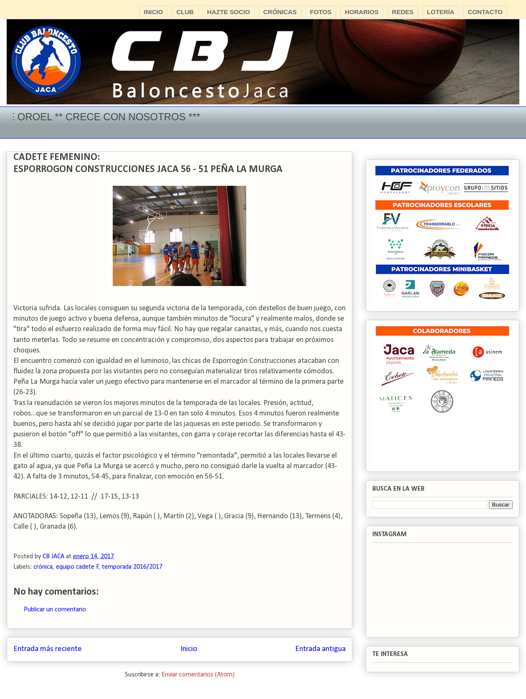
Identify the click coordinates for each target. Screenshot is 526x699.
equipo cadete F (77, 567)
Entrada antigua (320, 649)
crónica (43, 567)
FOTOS (320, 11)
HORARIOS (362, 11)
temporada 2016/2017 (132, 567)
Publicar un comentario (55, 609)
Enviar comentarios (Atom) (198, 674)
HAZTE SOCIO (228, 11)
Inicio (188, 649)
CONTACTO (485, 11)
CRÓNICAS (280, 11)
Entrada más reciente (47, 649)
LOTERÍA (441, 11)
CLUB (185, 11)
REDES (403, 11)
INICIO (153, 11)
